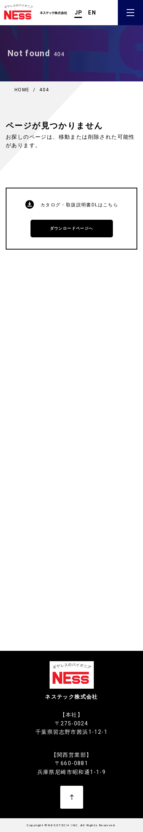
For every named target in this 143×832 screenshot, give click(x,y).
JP (79, 13)
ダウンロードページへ (71, 228)
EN (92, 13)
